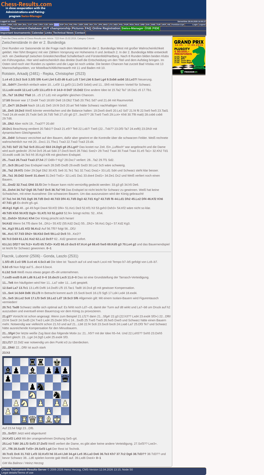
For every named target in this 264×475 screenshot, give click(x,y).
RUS (137, 25)
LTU (110, 25)
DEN (51, 25)
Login (195, 25)
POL (121, 25)
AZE (15, 25)
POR (126, 25)
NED (116, 25)
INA (91, 25)
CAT (30, 25)
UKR (164, 25)
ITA (95, 25)
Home (4, 28)
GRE (86, 25)
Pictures (78, 28)
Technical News (63, 32)
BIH (20, 25)
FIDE (156, 28)
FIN (70, 25)
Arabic (3, 25)
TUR (158, 25)
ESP (62, 25)
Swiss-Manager (132, 28)
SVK (148, 25)
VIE (168, 25)
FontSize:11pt (177, 25)
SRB (142, 25)
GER (81, 25)
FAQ (88, 28)
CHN (35, 25)
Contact (80, 32)
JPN (100, 25)
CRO (41, 25)
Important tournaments (15, 32)
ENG (56, 25)
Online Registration (106, 28)
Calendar (38, 32)
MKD (105, 25)
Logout (202, 25)
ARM (10, 25)
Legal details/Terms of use (17, 472)
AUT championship (57, 28)
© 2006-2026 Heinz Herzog (64, 469)
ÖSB (148, 28)
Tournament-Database (26, 28)
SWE (153, 25)
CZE (46, 25)
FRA (75, 25)
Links (48, 32)
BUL (25, 25)
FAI (66, 25)
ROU (132, 25)
